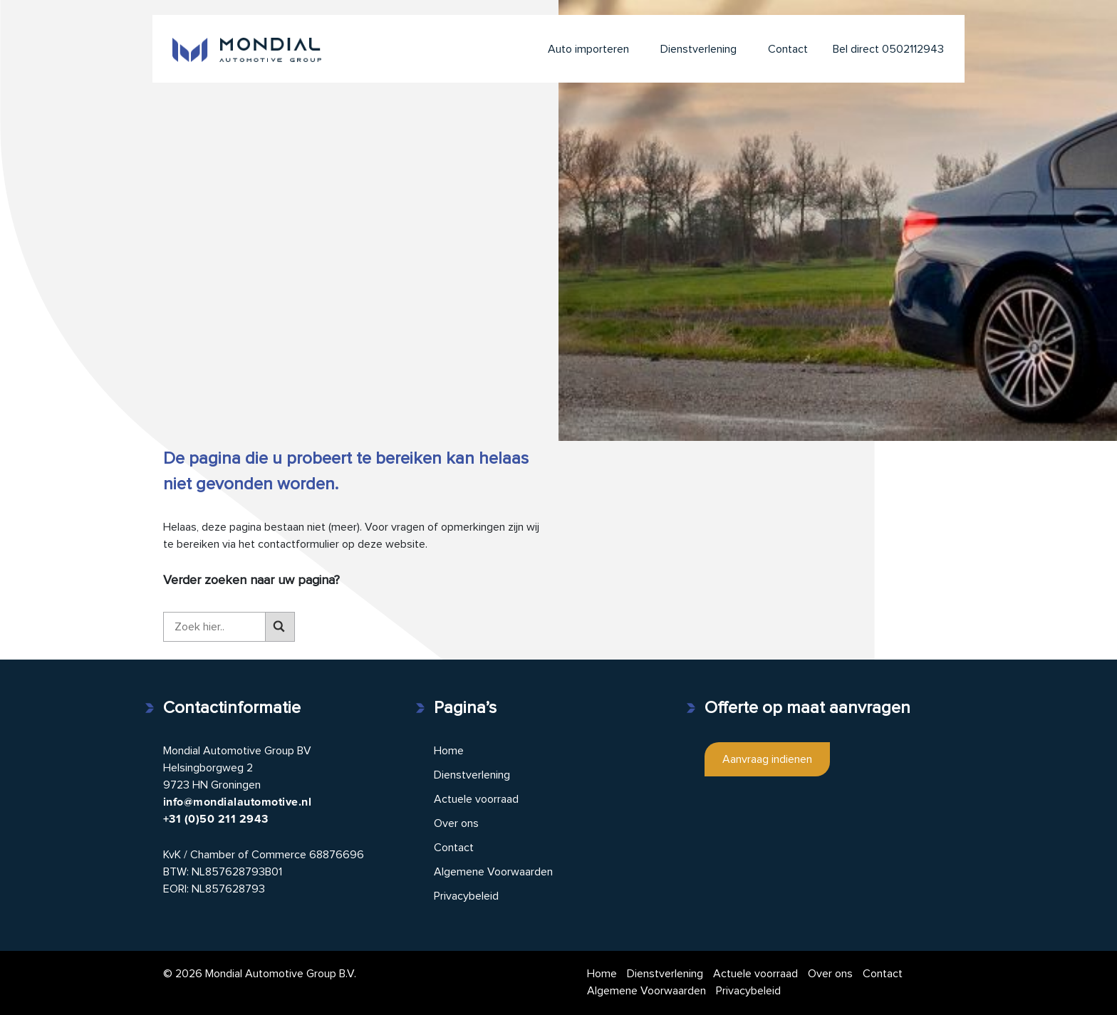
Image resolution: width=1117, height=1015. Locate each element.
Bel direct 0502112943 (888, 49)
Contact (788, 49)
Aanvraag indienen (767, 759)
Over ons (456, 823)
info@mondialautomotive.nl (237, 802)
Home (449, 750)
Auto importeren (588, 49)
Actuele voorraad (476, 799)
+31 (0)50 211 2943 (216, 819)
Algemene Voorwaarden (493, 872)
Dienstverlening (698, 49)
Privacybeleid (466, 896)
